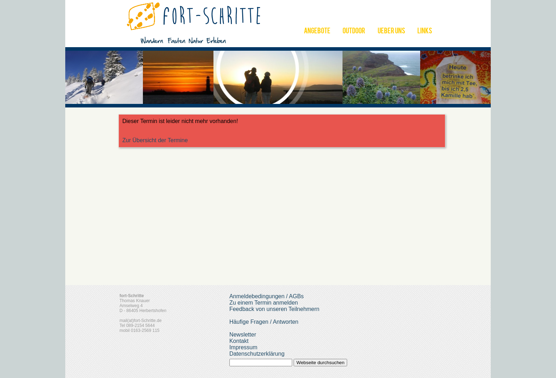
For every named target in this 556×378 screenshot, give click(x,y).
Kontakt (239, 341)
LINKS (424, 31)
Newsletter (242, 335)
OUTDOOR (354, 31)
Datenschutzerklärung (257, 354)
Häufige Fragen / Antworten (264, 322)
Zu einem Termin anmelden (263, 303)
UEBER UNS (391, 31)
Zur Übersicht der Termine (155, 140)
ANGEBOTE (317, 31)
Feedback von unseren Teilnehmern (274, 309)
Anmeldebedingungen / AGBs (266, 296)
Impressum (243, 347)
